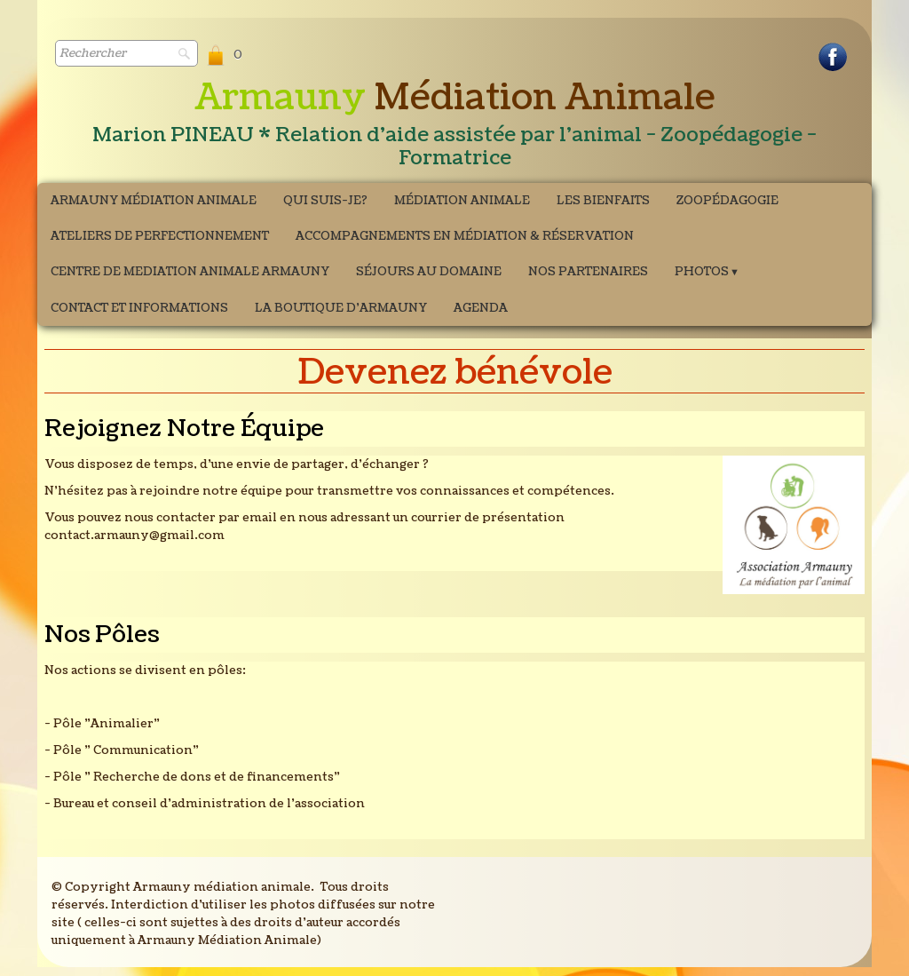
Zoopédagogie (727, 201)
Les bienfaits (603, 201)
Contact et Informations (139, 308)
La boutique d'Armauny (341, 308)
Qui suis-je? (325, 201)
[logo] (454, 125)
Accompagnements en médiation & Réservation (465, 236)
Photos (707, 272)
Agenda (481, 308)
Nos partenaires (588, 272)
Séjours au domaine (429, 272)
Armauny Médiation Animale (154, 201)
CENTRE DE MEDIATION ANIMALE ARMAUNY (190, 272)
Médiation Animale (462, 201)
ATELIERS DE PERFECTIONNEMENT (160, 236)
